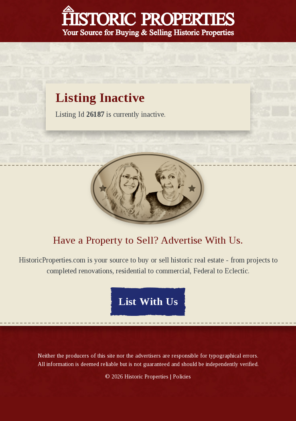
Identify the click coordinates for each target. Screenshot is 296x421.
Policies (182, 376)
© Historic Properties (136, 376)
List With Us (148, 301)
